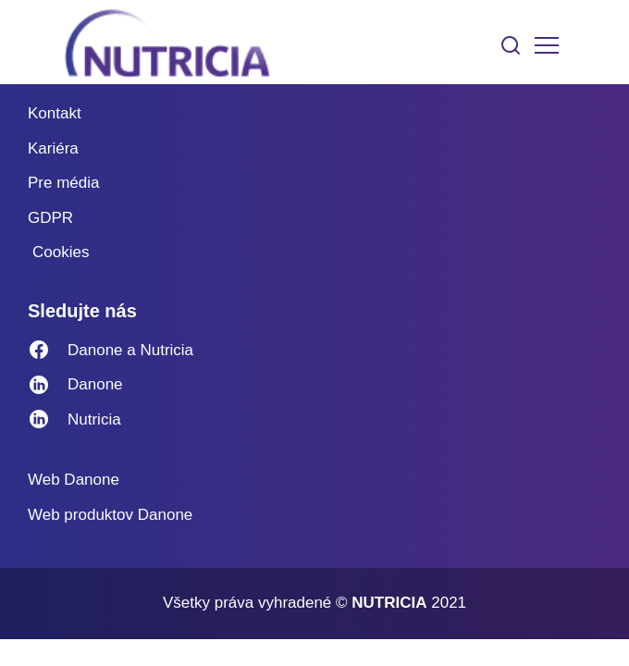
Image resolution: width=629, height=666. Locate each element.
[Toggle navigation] (546, 45)
